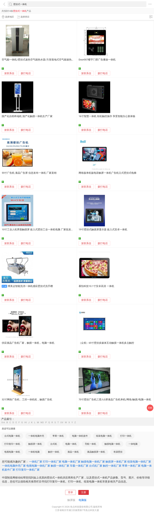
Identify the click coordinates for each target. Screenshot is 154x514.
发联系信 (9, 73)
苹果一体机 (58, 436)
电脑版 (83, 500)
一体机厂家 (35, 461)
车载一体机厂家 (79, 465)
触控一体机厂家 (112, 465)
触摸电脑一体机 (112, 444)
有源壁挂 (117, 452)
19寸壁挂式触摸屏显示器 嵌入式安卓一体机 (103, 229)
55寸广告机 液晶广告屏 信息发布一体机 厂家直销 (29, 172)
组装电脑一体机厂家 (139, 461)
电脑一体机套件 (80, 436)
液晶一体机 (73, 452)
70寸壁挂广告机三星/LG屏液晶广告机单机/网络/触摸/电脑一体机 (115, 399)
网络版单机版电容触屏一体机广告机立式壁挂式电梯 (107, 172)
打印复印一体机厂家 (28, 469)
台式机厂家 (95, 465)
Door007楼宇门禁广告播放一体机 (97, 59)
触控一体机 (53, 452)
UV (61, 422)
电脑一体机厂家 (71, 461)
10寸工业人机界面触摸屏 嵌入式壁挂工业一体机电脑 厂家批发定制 (39, 229)
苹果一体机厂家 (131, 465)
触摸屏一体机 (35, 444)
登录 (70, 492)
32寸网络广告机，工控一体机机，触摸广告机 (27, 399)
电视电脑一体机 (12, 452)
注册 (83, 492)
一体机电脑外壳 (36, 436)
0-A (3, 422)
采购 (150, 408)
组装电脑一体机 (104, 436)
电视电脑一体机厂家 (38, 465)
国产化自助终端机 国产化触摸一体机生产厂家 (27, 116)
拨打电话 (26, 73)
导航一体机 (90, 444)
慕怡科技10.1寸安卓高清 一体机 (96, 286)
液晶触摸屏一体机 (96, 452)
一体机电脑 (34, 452)
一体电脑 (133, 444)
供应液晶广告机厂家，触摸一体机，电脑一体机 (28, 342)
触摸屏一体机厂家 (116, 461)
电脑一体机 (71, 444)
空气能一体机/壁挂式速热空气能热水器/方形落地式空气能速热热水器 (40, 59)
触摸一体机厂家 (60, 465)
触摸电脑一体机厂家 (93, 461)
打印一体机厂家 (52, 461)
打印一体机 (125, 436)
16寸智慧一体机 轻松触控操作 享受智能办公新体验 (107, 116)
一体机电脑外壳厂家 (14, 465)
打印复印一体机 (12, 444)
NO (42, 422)
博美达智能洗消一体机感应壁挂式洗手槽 (30, 286)
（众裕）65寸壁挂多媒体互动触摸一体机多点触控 (106, 342)
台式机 (53, 444)
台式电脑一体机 (12, 436)
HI (25, 422)
